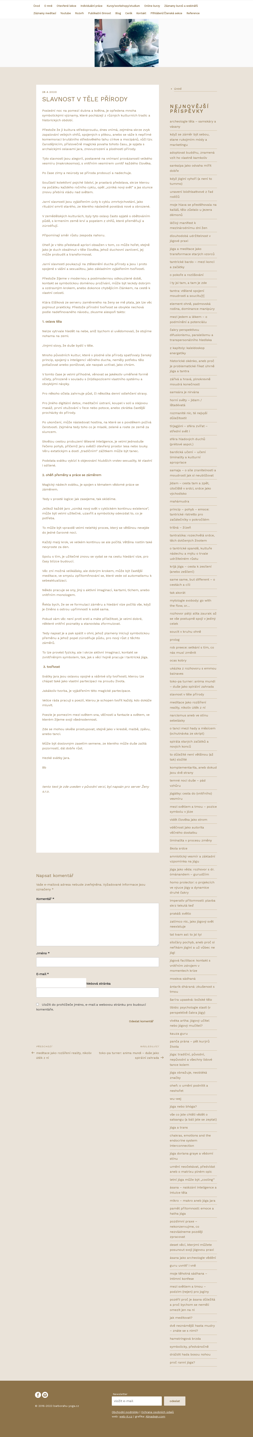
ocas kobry (178, 660)
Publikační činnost (99, 13)
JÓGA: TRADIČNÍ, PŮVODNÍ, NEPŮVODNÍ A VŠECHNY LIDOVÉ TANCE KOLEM (191, 1059)
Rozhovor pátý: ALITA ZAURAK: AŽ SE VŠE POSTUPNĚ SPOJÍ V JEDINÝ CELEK (193, 619)
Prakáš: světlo (180, 913)
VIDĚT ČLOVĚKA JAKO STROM (188, 819)
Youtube (65, 13)
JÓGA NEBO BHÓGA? (183, 1106)
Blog (118, 13)
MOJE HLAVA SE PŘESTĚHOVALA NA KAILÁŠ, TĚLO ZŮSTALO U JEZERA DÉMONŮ (193, 210)
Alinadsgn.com (155, 1416)
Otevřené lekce (66, 5)
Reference (193, 13)
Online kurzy (152, 5)
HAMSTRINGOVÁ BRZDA (185, 1339)
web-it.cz (125, 1416)
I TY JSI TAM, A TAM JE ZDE (188, 283)
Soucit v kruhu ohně (185, 631)
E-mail (42, 974)
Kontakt (141, 13)
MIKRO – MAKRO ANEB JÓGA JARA (192, 1200)
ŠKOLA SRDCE (178, 848)
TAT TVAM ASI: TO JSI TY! (186, 934)
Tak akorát (177, 593)
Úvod (36, 5)
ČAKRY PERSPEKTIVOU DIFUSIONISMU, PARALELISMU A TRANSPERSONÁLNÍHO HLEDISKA (191, 335)
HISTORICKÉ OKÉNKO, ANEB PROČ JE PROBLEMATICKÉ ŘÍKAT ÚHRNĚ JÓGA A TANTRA (192, 366)
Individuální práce (91, 5)
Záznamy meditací (44, 13)
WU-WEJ (175, 1099)
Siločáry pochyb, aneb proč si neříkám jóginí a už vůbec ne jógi (192, 947)
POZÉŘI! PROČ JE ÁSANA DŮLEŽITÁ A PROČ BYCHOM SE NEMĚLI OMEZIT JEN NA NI (192, 1305)
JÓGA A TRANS (179, 1127)
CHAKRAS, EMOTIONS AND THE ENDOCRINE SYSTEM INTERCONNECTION (190, 1141)
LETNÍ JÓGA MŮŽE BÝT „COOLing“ (192, 1179)
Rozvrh (79, 13)
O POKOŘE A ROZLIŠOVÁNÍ (187, 275)
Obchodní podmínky (125, 1412)
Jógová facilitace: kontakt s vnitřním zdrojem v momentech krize (190, 966)
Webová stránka (98, 984)
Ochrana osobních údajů (157, 1412)
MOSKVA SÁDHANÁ (183, 979)
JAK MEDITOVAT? (181, 1318)
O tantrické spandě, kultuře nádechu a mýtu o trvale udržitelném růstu (191, 553)
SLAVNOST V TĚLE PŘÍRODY (187, 694)
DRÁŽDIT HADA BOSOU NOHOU (190, 1354)
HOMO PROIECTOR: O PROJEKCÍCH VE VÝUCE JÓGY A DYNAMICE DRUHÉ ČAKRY (192, 887)
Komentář (45, 899)
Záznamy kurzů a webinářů (181, 5)
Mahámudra (179, 501)
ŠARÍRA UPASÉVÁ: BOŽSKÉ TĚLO (191, 999)
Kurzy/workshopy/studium (123, 5)
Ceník (128, 13)
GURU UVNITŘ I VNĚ (183, 1265)
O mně (48, 5)
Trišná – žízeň (180, 527)
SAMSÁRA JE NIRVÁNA (184, 392)
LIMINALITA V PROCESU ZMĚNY (191, 840)
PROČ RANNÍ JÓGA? (182, 1362)
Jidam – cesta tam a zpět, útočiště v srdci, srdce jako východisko (190, 488)
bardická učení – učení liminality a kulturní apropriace (188, 457)
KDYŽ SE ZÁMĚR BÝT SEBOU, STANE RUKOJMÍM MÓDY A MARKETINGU (189, 139)
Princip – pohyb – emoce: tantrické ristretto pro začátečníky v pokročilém (189, 514)
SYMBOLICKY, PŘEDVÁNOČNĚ (189, 1346)
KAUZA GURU (179, 1033)
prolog (175, 639)
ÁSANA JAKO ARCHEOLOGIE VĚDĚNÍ (193, 1258)
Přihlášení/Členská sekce (166, 13)
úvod (178, 88)
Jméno (43, 953)
